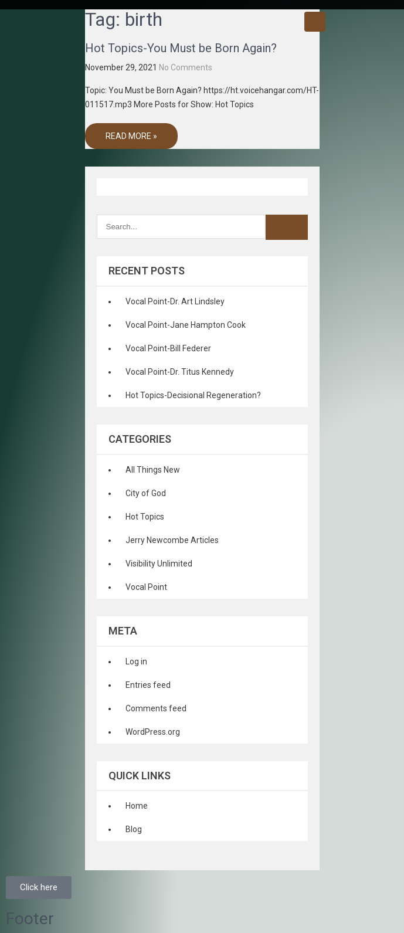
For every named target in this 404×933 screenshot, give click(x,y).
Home (136, 805)
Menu (314, 22)
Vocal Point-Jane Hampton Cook (185, 325)
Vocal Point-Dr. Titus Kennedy (179, 371)
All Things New (152, 469)
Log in (136, 661)
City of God (145, 493)
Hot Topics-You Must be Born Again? (181, 48)
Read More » (131, 136)
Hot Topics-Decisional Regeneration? (193, 395)
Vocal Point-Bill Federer (168, 348)
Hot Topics (144, 516)
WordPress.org (152, 732)
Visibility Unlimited (158, 563)
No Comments (185, 67)
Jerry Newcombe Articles (172, 540)
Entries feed (148, 685)
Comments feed (155, 708)
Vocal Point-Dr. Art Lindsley (175, 301)
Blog (133, 829)
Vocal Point (146, 587)
